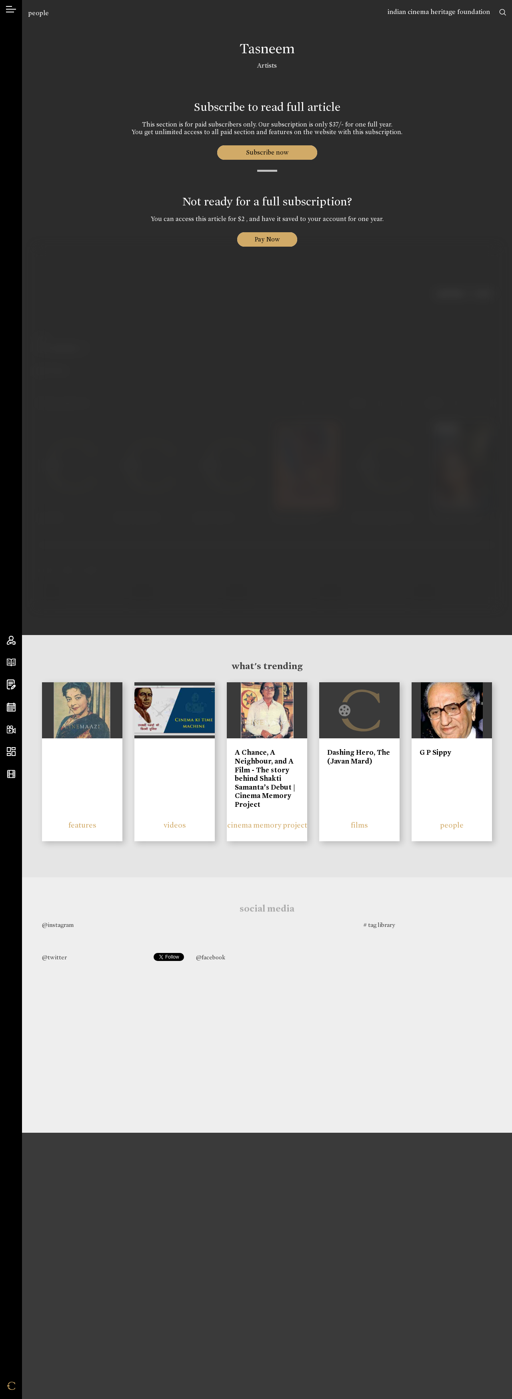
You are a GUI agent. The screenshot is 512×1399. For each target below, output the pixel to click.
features (82, 825)
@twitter (54, 957)
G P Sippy (435, 752)
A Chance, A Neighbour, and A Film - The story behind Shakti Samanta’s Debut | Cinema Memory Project (265, 778)
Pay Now (267, 239)
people (38, 13)
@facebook (210, 957)
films (359, 825)
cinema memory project (267, 825)
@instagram (58, 925)
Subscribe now (267, 152)
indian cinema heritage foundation (439, 12)
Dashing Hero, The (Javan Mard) (358, 757)
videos (175, 825)
